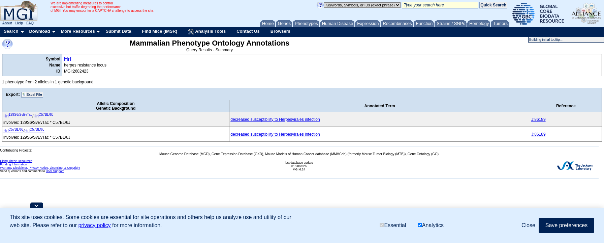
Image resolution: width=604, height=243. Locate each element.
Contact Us (248, 31)
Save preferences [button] (566, 225)
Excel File (32, 94)
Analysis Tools (207, 32)
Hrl (67, 59)
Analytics (431, 225)
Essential (393, 225)
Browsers (280, 31)
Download (39, 31)
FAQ (30, 23)
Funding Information (13, 164)
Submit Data (118, 31)
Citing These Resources (16, 161)
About (7, 23)
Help (19, 23)
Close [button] (528, 225)
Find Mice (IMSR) (159, 31)
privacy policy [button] (94, 225)
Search (11, 31)
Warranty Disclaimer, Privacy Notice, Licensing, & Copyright (40, 167)
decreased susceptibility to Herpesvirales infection (275, 119)
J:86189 (538, 119)
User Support (55, 171)
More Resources (78, 31)
